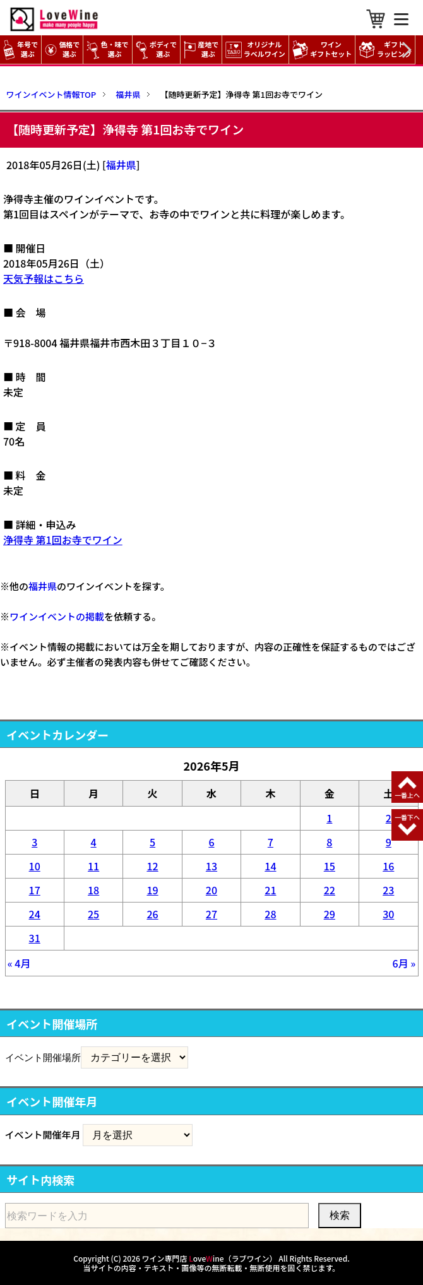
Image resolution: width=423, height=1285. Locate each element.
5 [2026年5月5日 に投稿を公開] (152, 842)
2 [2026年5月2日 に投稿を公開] (388, 818)
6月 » (404, 963)
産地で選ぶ (201, 49)
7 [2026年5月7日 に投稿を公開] (270, 842)
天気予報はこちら (43, 278)
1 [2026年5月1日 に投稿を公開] (329, 818)
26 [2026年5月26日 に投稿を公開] (152, 913)
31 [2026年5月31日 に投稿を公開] (34, 937)
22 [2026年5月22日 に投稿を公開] (329, 889)
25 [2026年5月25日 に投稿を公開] (93, 913)
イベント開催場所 (43, 1057)
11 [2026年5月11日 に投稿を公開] (93, 865)
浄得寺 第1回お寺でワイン (62, 539)
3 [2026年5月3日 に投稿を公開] (34, 842)
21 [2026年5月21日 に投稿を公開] (270, 889)
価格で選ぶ (62, 49)
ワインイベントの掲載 (56, 616)
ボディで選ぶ (156, 49)
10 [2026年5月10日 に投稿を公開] (34, 865)
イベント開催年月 (43, 1134)
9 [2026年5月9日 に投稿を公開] (388, 842)
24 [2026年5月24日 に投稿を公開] (34, 913)
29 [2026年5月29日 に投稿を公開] (329, 913)
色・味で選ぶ (107, 49)
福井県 (121, 164)
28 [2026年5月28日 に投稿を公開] (270, 913)
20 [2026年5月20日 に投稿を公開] (211, 889)
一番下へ (407, 817)
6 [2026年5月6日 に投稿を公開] (211, 842)
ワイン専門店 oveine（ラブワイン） (209, 1258)
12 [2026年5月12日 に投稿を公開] (152, 865)
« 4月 (19, 963)
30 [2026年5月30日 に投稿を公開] (388, 913)
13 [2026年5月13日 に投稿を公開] (211, 865)
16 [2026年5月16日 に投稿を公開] (388, 865)
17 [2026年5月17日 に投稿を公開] (34, 889)
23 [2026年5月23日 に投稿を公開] (388, 889)
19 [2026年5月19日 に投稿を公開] (152, 889)
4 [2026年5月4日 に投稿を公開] (94, 842)
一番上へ (407, 795)
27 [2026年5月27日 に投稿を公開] (211, 913)
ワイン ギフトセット (323, 49)
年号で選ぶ (20, 49)
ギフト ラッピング (387, 49)
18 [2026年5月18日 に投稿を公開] (93, 889)
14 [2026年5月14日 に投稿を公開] (270, 865)
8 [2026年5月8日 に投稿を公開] (329, 842)
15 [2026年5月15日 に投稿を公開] (329, 865)
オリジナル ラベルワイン (257, 49)
